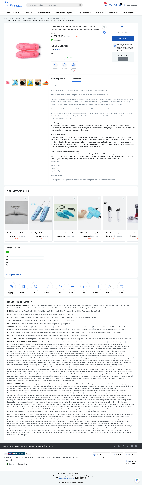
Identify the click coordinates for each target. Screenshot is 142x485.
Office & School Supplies (64, 13)
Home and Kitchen (45, 13)
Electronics (29, 13)
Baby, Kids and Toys (85, 13)
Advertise (117, 455)
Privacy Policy (29, 457)
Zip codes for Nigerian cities (38, 446)
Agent (131, 462)
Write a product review (14, 275)
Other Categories (129, 13)
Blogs (17, 446)
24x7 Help (9, 460)
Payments (23, 446)
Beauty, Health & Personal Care (107, 13)
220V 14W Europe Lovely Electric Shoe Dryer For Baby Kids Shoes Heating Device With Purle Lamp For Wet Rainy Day (89, 233)
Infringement (8, 457)
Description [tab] (76, 78)
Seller (131, 455)
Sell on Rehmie (66, 457)
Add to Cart (123, 33)
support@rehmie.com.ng (66, 478)
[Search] (54, 5)
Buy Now (122, 38)
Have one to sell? (123, 55)
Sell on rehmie (123, 59)
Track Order (56, 458)
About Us (6, 446)
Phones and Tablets (13, 13)
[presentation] (132, 214)
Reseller (75, 457)
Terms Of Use (18, 457)
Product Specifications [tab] (59, 78)
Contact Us (52, 446)
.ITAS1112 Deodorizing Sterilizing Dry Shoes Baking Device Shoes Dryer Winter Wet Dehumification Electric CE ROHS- (114, 233)
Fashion (57, 50)
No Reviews (57, 40)
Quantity (54, 53)
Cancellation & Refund (43, 457)
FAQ (11, 446)
